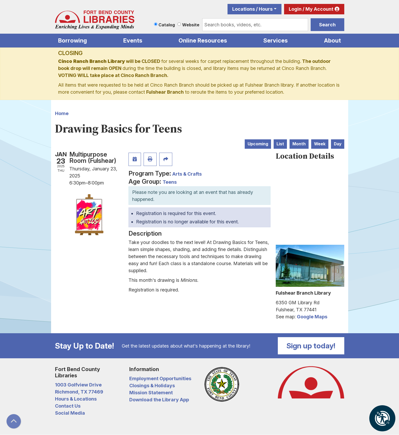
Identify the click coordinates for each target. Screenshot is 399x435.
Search (327, 24)
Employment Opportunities (160, 378)
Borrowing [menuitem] (72, 40)
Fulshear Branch (165, 92)
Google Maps (312, 316)
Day (337, 143)
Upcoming (258, 143)
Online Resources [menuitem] (203, 40)
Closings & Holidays (152, 385)
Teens (170, 182)
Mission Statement (151, 392)
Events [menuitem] (132, 40)
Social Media (70, 413)
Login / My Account (311, 9)
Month (299, 143)
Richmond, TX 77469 (79, 392)
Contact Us (68, 406)
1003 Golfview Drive (78, 385)
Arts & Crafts (187, 174)
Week (320, 143)
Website (190, 24)
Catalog (166, 24)
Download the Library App (159, 399)
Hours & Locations (76, 399)
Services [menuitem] (275, 40)
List (280, 143)
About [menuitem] (332, 40)
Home (62, 113)
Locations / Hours (252, 9)
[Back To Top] (14, 421)
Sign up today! (310, 345)
